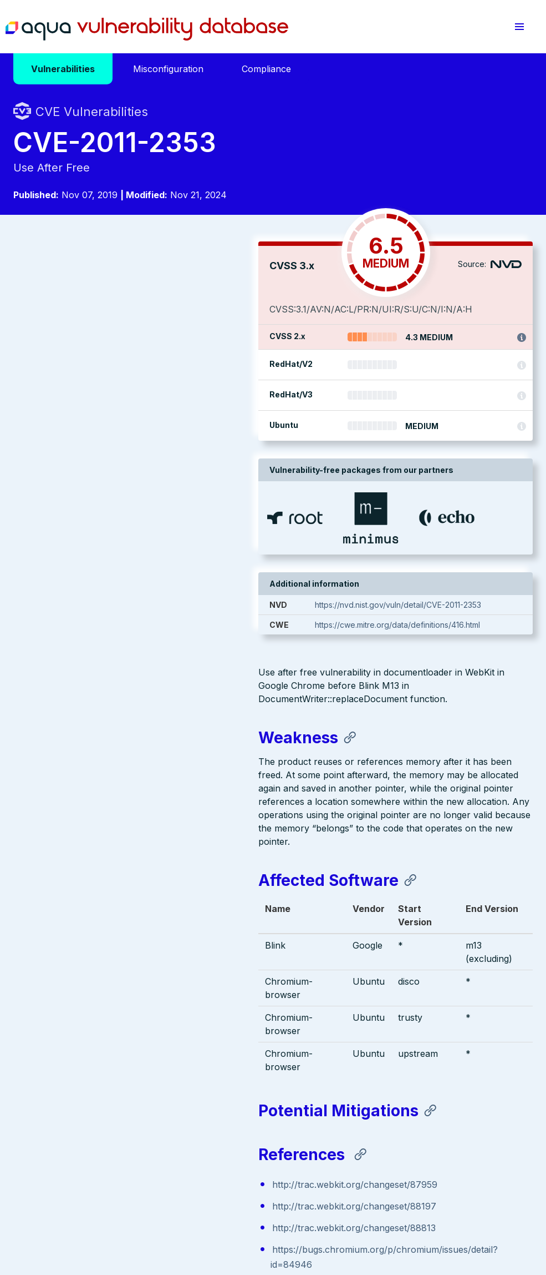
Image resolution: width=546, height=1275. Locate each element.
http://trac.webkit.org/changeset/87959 (109, 760)
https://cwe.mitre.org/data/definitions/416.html (415, 624)
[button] (519, 26)
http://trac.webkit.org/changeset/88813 (109, 803)
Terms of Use (272, 1207)
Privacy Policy (215, 1207)
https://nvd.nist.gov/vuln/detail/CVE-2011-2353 (416, 604)
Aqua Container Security (77, 1077)
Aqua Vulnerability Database (147, 29)
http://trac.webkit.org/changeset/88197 (109, 782)
